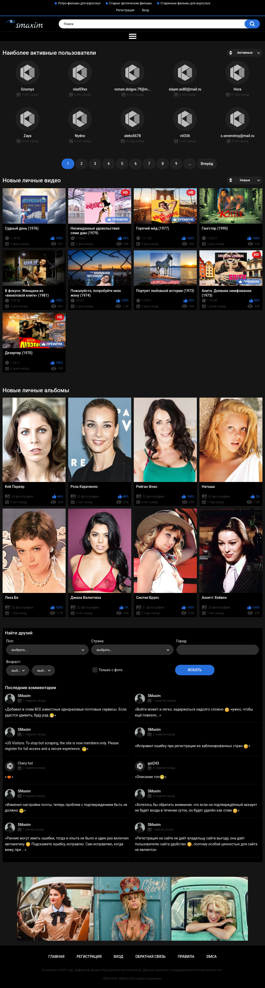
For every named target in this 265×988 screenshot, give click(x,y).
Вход (145, 10)
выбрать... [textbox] (19, 650)
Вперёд (207, 164)
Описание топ (151, 777)
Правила (186, 957)
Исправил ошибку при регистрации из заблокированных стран (192, 746)
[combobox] (47, 650)
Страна (97, 641)
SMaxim (24, 696)
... (189, 164)
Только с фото (110, 670)
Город (181, 641)
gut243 (153, 763)
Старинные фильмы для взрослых (185, 3)
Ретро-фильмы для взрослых (79, 3)
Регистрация (125, 10)
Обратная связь (150, 957)
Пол (9, 641)
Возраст (13, 662)
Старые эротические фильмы (130, 3)
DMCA (212, 957)
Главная (56, 957)
